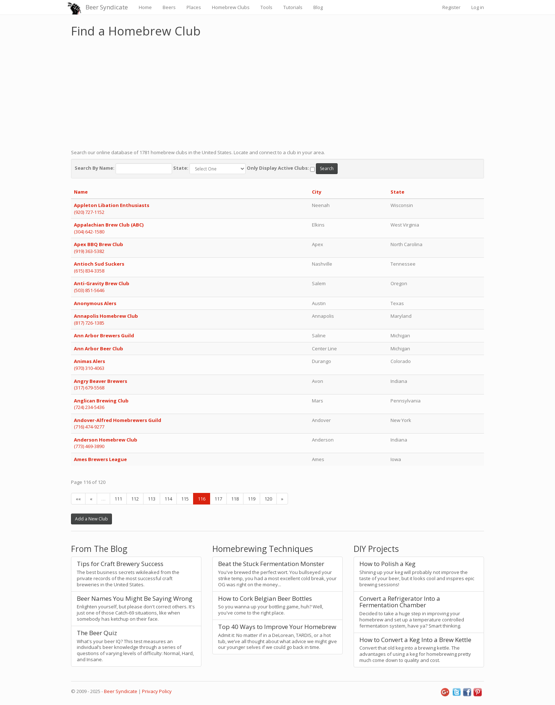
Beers (169, 7)
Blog (318, 7)
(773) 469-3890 (89, 446)
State (397, 192)
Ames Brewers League (100, 459)
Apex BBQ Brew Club (98, 244)
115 (185, 498)
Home (145, 7)
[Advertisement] (277, 91)
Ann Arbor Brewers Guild (104, 335)
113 (151, 498)
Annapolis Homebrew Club (106, 316)
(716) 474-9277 (89, 426)
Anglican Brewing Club (101, 400)
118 (235, 498)
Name (81, 192)
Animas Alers (89, 361)
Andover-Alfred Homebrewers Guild (117, 420)
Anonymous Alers (95, 303)
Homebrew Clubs (231, 7)
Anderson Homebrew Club (105, 439)
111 (118, 498)
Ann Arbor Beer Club (98, 348)
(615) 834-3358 (89, 270)
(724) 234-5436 (89, 407)
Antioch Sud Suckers (99, 264)
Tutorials (292, 7)
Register (451, 7)
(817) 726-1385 (89, 323)
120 (268, 498)
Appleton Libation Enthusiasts (111, 205)
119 (251, 498)
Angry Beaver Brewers (100, 381)
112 (135, 498)
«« (78, 498)
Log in (477, 7)
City (316, 192)
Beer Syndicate (106, 7)
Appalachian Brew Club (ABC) (108, 224)
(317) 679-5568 (89, 387)
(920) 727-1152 (89, 212)
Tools (266, 7)
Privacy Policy (157, 691)
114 (168, 498)
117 (218, 498)
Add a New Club (91, 519)
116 (201, 498)
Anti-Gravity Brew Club (101, 283)
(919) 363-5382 (89, 251)
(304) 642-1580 (89, 231)
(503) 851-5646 (89, 290)
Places (194, 7)
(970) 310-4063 (89, 368)
